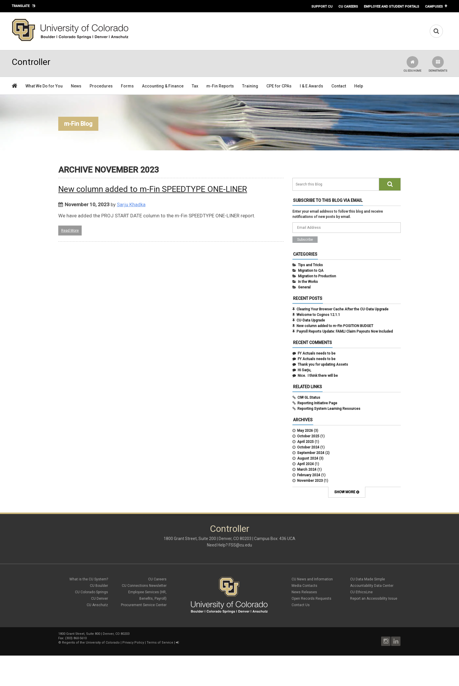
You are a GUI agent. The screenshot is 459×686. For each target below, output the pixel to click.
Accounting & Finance (163, 86)
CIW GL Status (308, 398)
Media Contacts (304, 586)
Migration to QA (310, 271)
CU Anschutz (97, 605)
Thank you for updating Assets (323, 364)
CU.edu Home (412, 64)
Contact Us (301, 605)
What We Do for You (44, 86)
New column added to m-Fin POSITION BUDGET (335, 326)
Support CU (322, 6)
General (304, 287)
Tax (195, 86)
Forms (127, 86)
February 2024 (308, 475)
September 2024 (310, 453)
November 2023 (310, 481)
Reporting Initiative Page (317, 403)
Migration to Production (317, 276)
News (76, 86)
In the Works (308, 282)
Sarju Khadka (131, 204)
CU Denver (99, 598)
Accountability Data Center (371, 586)
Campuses (434, 6)
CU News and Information (312, 579)
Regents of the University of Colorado (91, 642)
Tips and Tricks (310, 265)
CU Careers (348, 6)
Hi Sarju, (304, 370)
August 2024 (307, 458)
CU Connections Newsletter (144, 586)
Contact (338, 86)
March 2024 (306, 469)
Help (358, 86)
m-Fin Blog (78, 123)
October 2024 (308, 447)
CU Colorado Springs (91, 592)
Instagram (386, 641)
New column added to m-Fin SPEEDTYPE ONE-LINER (152, 189)
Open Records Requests (311, 598)
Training (250, 86)
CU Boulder (99, 586)
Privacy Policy (133, 642)
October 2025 (308, 436)
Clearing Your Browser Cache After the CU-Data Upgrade (342, 309)
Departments (438, 64)
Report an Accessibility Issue (373, 598)
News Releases (304, 592)
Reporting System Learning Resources (328, 409)
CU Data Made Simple (367, 579)
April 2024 (305, 464)
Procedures (101, 86)
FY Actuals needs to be (316, 353)
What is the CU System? (88, 579)
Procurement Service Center (144, 605)
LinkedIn (395, 641)
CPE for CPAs (279, 86)
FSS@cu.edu (240, 545)
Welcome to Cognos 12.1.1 (318, 315)
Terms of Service (160, 642)
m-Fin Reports (220, 86)
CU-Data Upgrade (311, 320)
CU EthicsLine (361, 592)
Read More (70, 230)
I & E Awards (311, 86)
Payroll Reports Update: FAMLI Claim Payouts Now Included (345, 331)
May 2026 (305, 431)
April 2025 (305, 442)
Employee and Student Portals (391, 6)
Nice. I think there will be (318, 376)
